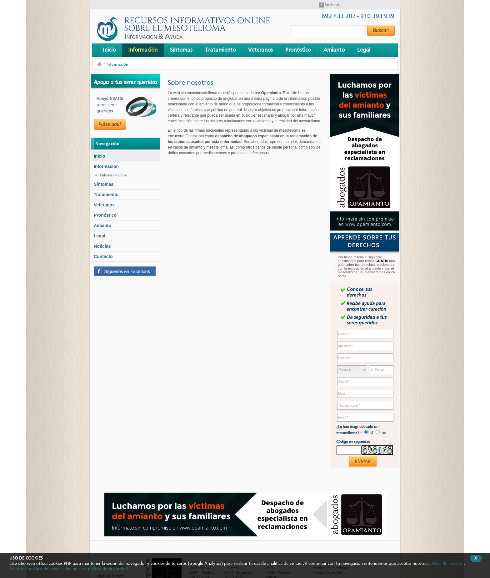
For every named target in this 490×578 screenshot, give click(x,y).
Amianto (334, 50)
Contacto (103, 256)
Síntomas (181, 50)
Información (143, 50)
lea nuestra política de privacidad (97, 569)
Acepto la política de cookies (36, 569)
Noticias (102, 246)
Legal (363, 50)
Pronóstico (298, 50)
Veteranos (260, 50)
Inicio (109, 50)
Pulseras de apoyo (113, 175)
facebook (332, 5)
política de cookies (445, 563)
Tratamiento (220, 50)
